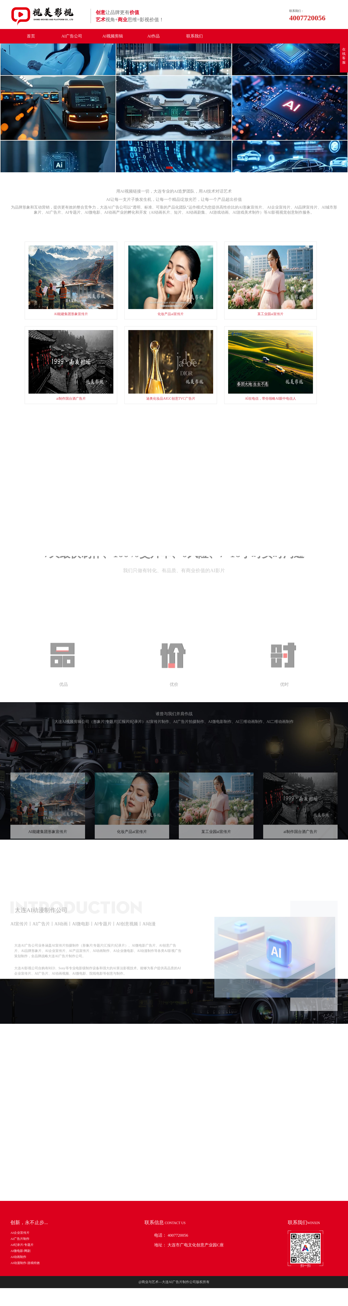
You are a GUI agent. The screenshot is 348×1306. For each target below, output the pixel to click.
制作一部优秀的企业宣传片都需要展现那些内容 (240, 1197)
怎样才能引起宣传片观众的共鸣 (228, 1236)
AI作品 (153, 36)
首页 (31, 36)
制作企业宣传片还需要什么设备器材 (232, 1210)
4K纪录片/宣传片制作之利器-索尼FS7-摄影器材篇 (242, 1158)
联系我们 (194, 36)
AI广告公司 (71, 36)
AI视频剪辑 (112, 36)
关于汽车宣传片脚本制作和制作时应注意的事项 (240, 1171)
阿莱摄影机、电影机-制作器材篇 (229, 1223)
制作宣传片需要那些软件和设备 (228, 1184)
